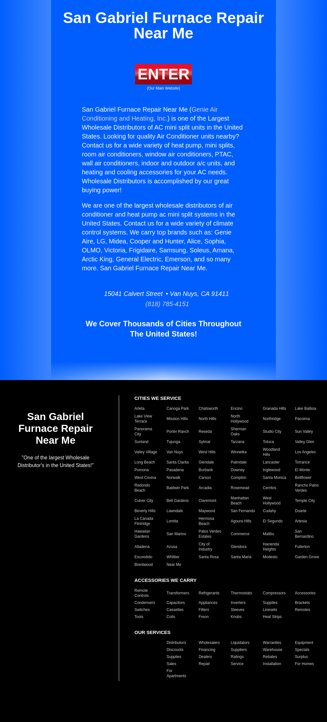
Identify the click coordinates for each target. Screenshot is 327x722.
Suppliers (239, 649)
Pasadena (175, 470)
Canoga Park (178, 408)
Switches (142, 609)
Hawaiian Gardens (142, 534)
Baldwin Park (178, 488)
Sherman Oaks (239, 431)
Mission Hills (177, 419)
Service (237, 664)
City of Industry (205, 546)
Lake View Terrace (143, 419)
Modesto (270, 557)
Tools (138, 617)
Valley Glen (304, 442)
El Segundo (273, 521)
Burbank (206, 470)
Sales (171, 664)
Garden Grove (307, 557)
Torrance (302, 462)
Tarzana (238, 442)
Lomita (172, 521)
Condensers (144, 602)
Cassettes (175, 609)
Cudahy (269, 511)
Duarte (301, 511)
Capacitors (176, 602)
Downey (238, 470)
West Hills (207, 452)
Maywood (207, 511)
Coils (171, 617)
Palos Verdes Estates (210, 534)
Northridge (272, 419)
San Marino (176, 534)
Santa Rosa (209, 557)
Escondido (143, 557)
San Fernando (243, 511)
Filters (204, 609)
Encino (237, 408)
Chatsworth (208, 408)
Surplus (301, 657)
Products (141, 657)
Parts (138, 664)
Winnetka (239, 452)
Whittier (173, 557)
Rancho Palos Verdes (307, 488)
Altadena (141, 546)
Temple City (305, 500)
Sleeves (238, 609)
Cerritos (269, 488)
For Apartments (176, 673)
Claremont (207, 500)
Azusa (172, 546)
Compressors (274, 593)
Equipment (304, 642)
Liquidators (240, 642)
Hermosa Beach (206, 521)
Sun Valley (304, 431)
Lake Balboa (305, 408)
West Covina (145, 477)
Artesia (301, 521)
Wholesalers (209, 642)
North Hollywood (239, 419)
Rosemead (240, 488)
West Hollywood (271, 500)
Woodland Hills (271, 452)
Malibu (268, 534)
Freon (204, 617)
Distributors (176, 642)
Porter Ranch (178, 431)
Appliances (208, 602)
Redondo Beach (142, 488)
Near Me (174, 564)
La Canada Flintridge (143, 521)
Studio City (272, 431)
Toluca (268, 442)
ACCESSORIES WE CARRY (165, 580)
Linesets (270, 609)
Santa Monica (274, 477)
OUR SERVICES (152, 632)
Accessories (305, 593)
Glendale (206, 462)
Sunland (141, 442)
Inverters (238, 602)
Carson (205, 477)
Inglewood (271, 470)
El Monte (302, 470)
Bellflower (303, 477)
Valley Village (145, 452)
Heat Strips (272, 617)
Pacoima (302, 419)
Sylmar (204, 442)
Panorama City (143, 431)
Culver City (143, 500)
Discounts (175, 649)
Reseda (205, 431)
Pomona (141, 470)
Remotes (302, 609)
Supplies (270, 602)
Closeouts (142, 649)
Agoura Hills (241, 521)
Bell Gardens (178, 500)
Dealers (205, 657)
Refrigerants (209, 593)
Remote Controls (141, 593)
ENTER (164, 74)
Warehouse (272, 649)
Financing (207, 649)
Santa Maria (241, 557)
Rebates (270, 657)
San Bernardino (304, 534)
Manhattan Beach (240, 500)
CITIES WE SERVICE (157, 398)
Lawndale (175, 511)
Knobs (236, 617)
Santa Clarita (178, 462)
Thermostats (241, 593)
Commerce (240, 534)
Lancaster (271, 462)
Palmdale (239, 462)
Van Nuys (175, 452)
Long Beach (144, 462)
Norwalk (173, 477)
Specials (302, 649)
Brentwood (143, 564)
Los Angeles (305, 452)
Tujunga (173, 442)
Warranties (272, 642)
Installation (272, 664)
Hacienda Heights (271, 546)
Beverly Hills (145, 511)
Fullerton (302, 546)
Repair (204, 664)
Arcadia (205, 488)
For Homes (304, 664)
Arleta (139, 408)
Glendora (239, 546)
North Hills (207, 419)
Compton (239, 477)
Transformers (178, 593)
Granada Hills (274, 408)
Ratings (237, 657)
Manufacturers (146, 642)
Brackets (302, 602)
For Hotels (143, 673)
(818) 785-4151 (163, 303)
